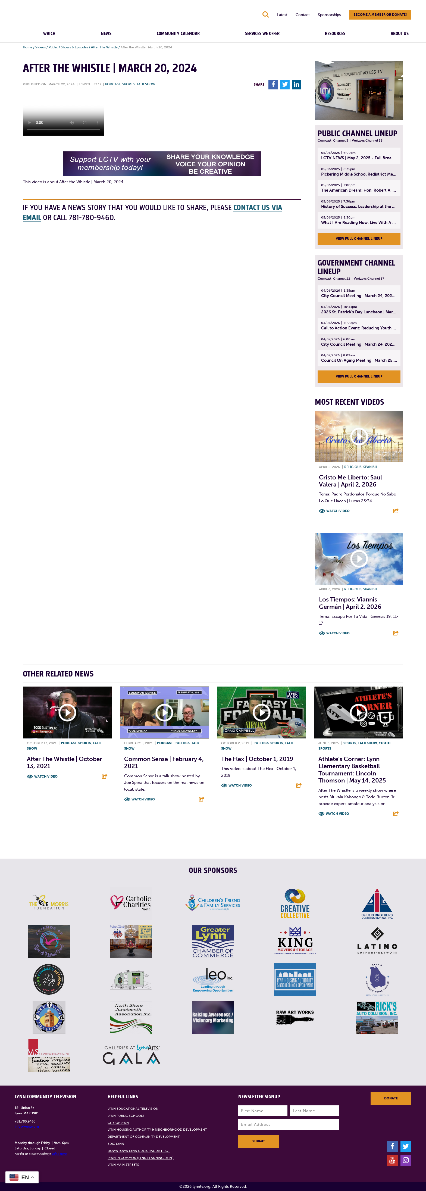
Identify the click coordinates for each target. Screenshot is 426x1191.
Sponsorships (329, 15)
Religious (353, 467)
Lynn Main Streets (123, 1165)
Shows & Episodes (74, 47)
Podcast (113, 84)
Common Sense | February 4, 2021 (164, 762)
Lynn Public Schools (126, 1116)
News (106, 34)
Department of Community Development (144, 1137)
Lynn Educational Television (133, 1109)
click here (59, 1154)
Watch (49, 34)
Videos (40, 47)
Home (27, 47)
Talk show (145, 84)
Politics (182, 743)
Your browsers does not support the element (63, 115)
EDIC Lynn (116, 1144)
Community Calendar (178, 34)
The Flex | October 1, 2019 (257, 759)
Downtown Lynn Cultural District (139, 1151)
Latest (282, 15)
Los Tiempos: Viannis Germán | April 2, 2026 (350, 603)
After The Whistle (104, 47)
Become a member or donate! (380, 15)
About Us (400, 34)
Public (53, 47)
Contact (303, 15)
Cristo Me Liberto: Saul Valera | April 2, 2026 (350, 481)
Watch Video (338, 511)
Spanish (370, 467)
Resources (335, 34)
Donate (391, 1098)
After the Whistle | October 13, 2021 (64, 762)
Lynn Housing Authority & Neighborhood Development (157, 1129)
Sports (128, 84)
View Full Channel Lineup (359, 239)
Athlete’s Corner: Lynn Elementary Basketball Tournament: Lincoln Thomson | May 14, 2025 (352, 769)
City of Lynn (118, 1123)
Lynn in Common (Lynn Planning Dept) (141, 1158)
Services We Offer (262, 34)
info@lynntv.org (27, 1126)
